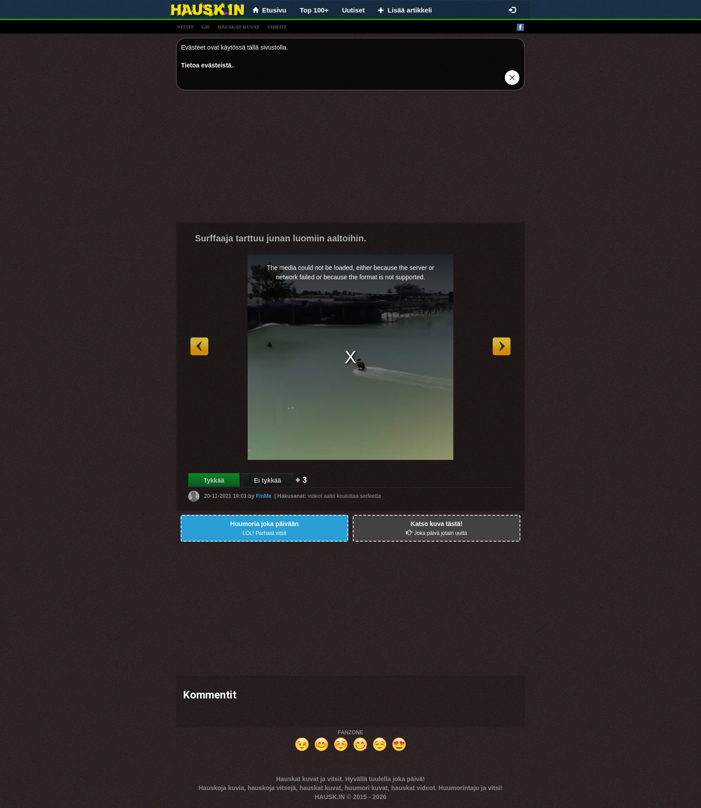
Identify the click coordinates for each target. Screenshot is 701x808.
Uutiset (353, 10)
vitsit (185, 26)
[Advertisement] (350, 159)
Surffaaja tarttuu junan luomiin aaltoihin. (280, 238)
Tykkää (213, 480)
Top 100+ (314, 10)
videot (277, 26)
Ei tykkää (267, 480)
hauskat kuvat (239, 26)
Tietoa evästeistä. (207, 65)
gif (205, 26)
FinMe (263, 496)
